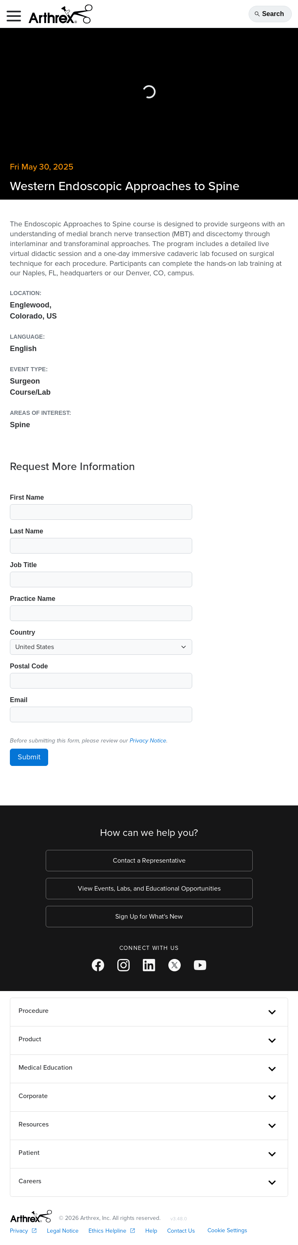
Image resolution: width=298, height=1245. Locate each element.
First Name (27, 497)
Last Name (26, 531)
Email (19, 699)
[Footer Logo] (31, 1216)
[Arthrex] (57, 14)
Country (22, 632)
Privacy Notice (148, 740)
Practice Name (32, 598)
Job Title (23, 564)
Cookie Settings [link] (227, 1230)
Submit (29, 757)
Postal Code (29, 666)
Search (269, 14)
